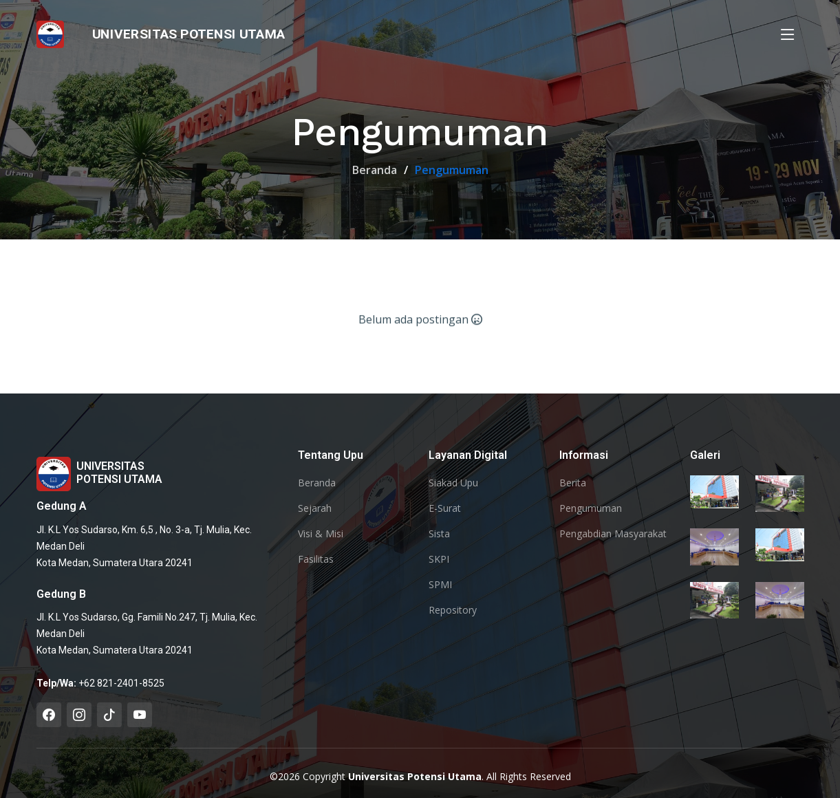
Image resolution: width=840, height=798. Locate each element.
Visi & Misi (320, 534)
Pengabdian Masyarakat (613, 534)
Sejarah (315, 508)
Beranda (374, 169)
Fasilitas (316, 559)
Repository (453, 610)
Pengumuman (590, 508)
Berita (572, 483)
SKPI (439, 559)
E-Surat (445, 508)
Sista (439, 534)
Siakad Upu (453, 483)
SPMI (440, 585)
